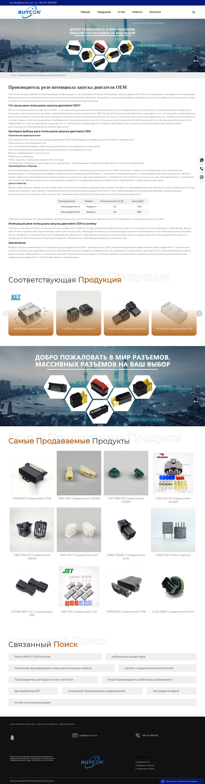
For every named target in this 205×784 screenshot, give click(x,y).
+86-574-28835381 (47, 2)
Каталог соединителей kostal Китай (149, 668)
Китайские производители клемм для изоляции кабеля (53, 668)
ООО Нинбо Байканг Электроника (59, 257)
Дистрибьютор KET (27, 691)
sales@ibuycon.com (23, 2)
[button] (199, 313)
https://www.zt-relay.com (47, 724)
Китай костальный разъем (32, 702)
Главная (13, 75)
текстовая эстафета (166, 691)
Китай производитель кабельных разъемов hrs (140, 679)
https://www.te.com (67, 724)
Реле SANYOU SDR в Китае (32, 656)
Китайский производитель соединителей (96, 691)
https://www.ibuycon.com (25, 724)
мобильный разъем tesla (128, 656)
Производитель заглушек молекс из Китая (44, 679)
